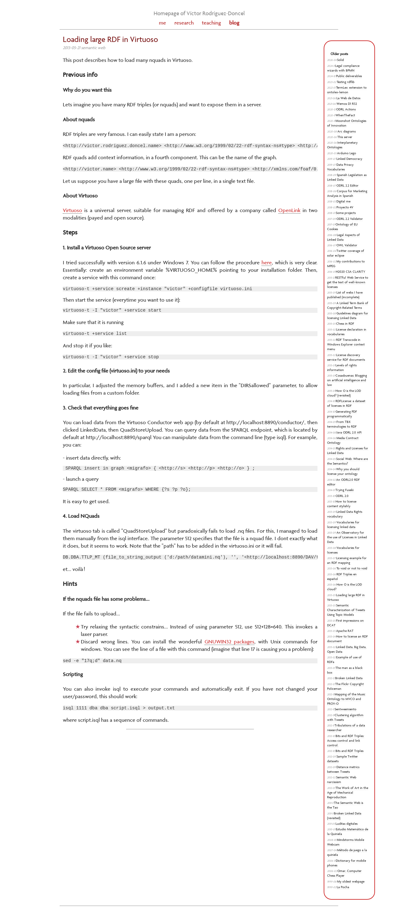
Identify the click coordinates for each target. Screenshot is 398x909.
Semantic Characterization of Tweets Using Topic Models (346, 610)
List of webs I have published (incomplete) (345, 294)
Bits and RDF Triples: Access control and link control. (345, 740)
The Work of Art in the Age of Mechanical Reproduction (347, 792)
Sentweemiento (345, 709)
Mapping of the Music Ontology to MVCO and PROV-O (346, 699)
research (184, 23)
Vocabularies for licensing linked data (343, 524)
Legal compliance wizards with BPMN (343, 68)
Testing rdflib (345, 82)
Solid (340, 60)
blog (234, 23)
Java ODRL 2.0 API (349, 432)
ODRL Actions (346, 109)
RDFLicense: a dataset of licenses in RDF (346, 403)
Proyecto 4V (344, 207)
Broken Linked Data (349, 678)
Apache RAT (345, 631)
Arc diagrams (346, 131)
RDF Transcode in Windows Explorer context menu (346, 344)
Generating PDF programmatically (342, 414)
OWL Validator (346, 245)
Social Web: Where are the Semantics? (347, 461)
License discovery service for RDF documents (346, 357)
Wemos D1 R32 (346, 104)
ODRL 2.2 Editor (347, 185)
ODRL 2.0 (342, 496)
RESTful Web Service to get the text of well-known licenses (347, 282)
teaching (211, 23)
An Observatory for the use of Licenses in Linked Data (347, 537)
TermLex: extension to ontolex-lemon (347, 90)
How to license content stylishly (341, 503)
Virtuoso (72, 212)
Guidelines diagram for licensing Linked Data (347, 315)
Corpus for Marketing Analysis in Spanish (347, 193)
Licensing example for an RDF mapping (347, 560)
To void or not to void (351, 568)
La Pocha (343, 887)
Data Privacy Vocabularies (340, 167)
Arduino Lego (346, 153)
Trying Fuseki (345, 490)
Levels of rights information (342, 367)
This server (344, 137)
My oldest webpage (350, 881)
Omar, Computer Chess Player (344, 873)
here (266, 264)
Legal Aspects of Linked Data (343, 237)
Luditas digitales (347, 824)
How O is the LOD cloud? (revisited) (344, 393)
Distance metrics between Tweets (343, 769)
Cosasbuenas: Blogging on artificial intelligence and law (347, 380)
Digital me (343, 201)
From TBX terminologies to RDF (342, 424)
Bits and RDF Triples (349, 751)
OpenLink (289, 212)
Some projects (346, 213)
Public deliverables (349, 76)
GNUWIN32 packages (229, 650)
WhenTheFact (345, 115)
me (162, 23)
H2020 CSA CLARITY (350, 272)
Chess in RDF (345, 324)
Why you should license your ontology (343, 471)
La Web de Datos (348, 98)
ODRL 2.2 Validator (349, 219)
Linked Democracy (349, 159)
